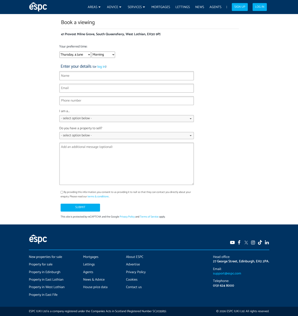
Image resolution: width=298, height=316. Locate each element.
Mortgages (160, 7)
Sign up (239, 6)
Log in (259, 6)
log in (101, 67)
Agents (215, 7)
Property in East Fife (43, 295)
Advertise (133, 264)
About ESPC (134, 257)
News (199, 7)
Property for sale (41, 264)
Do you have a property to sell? (126, 134)
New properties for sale (45, 257)
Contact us (134, 287)
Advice (112, 7)
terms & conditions (98, 196)
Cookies (132, 280)
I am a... (126, 116)
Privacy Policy (127, 217)
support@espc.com (227, 273)
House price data (95, 287)
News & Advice (94, 280)
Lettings (182, 7)
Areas (92, 7)
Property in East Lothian (46, 280)
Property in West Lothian (47, 287)
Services (135, 7)
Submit (80, 207)
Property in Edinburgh (44, 272)
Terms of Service (149, 217)
